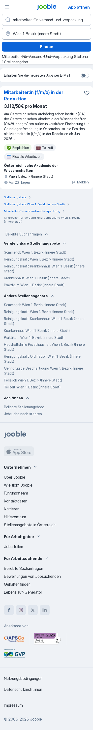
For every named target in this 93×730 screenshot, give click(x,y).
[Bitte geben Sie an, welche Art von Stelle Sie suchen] (46, 20)
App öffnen (79, 7)
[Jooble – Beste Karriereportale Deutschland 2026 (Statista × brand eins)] (47, 639)
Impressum (13, 705)
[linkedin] (45, 610)
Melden (80, 182)
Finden (46, 46)
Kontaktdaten (15, 500)
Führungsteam (16, 493)
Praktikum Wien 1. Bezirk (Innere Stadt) (34, 285)
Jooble (36, 719)
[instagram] (21, 610)
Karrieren (11, 508)
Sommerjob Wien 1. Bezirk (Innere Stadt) (35, 252)
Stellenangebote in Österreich (30, 524)
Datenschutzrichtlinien (23, 689)
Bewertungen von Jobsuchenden (32, 576)
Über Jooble (14, 477)
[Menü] (7, 7)
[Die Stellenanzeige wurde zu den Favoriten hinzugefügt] (87, 93)
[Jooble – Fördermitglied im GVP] (14, 654)
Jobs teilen (13, 546)
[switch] (85, 75)
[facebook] (9, 610)
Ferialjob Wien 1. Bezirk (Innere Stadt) (33, 380)
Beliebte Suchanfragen (27, 234)
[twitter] (33, 610)
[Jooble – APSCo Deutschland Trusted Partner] (14, 639)
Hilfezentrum (15, 516)
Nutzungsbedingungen (23, 678)
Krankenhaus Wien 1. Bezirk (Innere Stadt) (37, 278)
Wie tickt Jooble (18, 485)
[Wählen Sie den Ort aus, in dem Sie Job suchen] (46, 34)
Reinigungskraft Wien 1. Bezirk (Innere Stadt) (39, 259)
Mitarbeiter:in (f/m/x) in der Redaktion (33, 95)
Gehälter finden (17, 584)
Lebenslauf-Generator (23, 592)
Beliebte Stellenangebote (24, 407)
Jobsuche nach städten (23, 414)
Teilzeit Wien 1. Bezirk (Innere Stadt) (32, 387)
